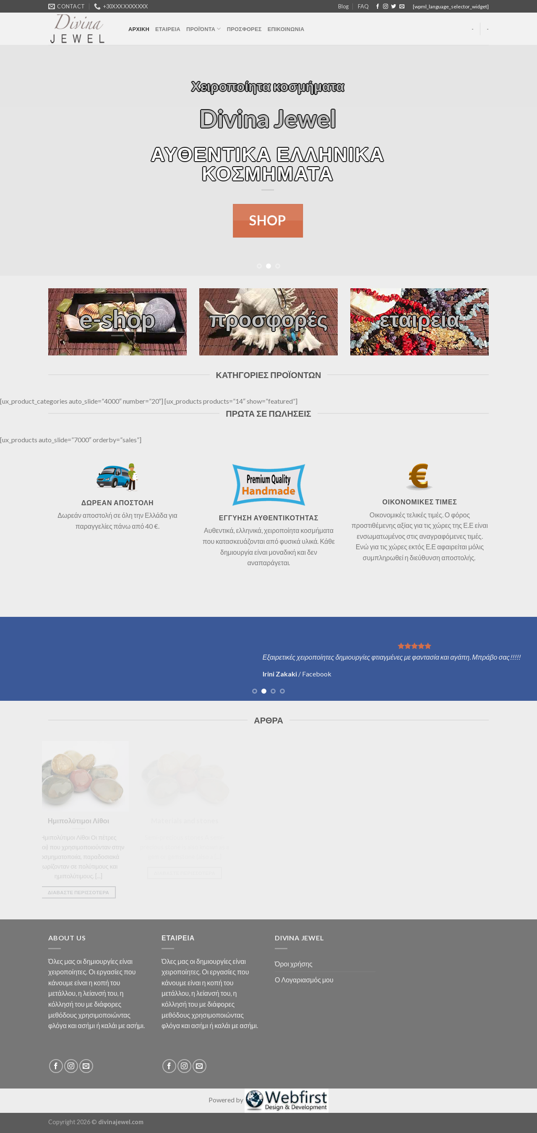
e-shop (117, 319)
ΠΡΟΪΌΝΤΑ (203, 29)
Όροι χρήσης (294, 964)
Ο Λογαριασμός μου (304, 980)
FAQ (363, 6)
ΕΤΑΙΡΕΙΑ (167, 29)
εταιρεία (420, 319)
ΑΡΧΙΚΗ (138, 29)
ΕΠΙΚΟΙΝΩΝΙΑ (286, 29)
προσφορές (268, 319)
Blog (343, 6)
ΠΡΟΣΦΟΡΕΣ (244, 29)
